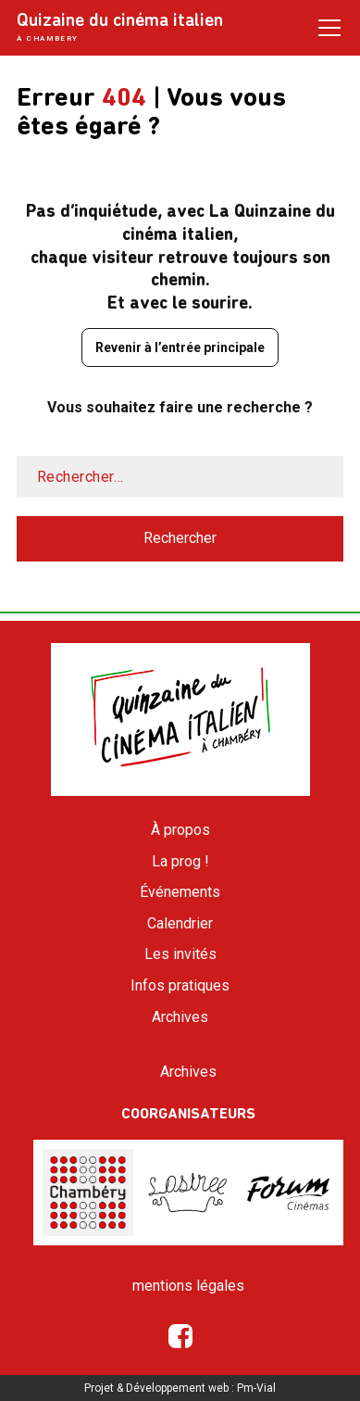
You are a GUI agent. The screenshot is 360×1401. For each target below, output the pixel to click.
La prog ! (180, 861)
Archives (180, 1017)
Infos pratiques (180, 985)
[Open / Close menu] (329, 26)
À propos (180, 830)
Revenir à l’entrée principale (180, 347)
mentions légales (188, 1285)
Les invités (180, 954)
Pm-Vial (256, 1388)
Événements (180, 892)
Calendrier (180, 923)
